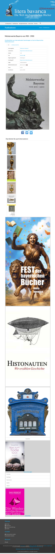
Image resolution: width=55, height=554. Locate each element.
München (22, 55)
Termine (35, 23)
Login (6, 542)
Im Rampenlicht (8, 23)
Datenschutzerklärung (10, 527)
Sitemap (7, 524)
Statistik (7, 528)
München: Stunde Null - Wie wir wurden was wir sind (27, 549)
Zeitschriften (28, 515)
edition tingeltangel (48, 545)
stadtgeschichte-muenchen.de (36, 546)
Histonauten (22, 545)
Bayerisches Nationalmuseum (26, 50)
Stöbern (8, 485)
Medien (8, 482)
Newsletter (28, 438)
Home (40, 27)
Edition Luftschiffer (33, 545)
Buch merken (25, 130)
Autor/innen (30, 23)
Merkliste (30, 130)
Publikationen (15, 23)
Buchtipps (8, 477)
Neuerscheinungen (28, 472)
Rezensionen (9, 480)
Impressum (8, 525)
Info (8, 44)
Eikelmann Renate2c (24, 48)
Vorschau (8, 474)
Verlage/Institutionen (23, 23)
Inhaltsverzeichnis (15, 44)
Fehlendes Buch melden (10, 534)
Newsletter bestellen (9, 535)
